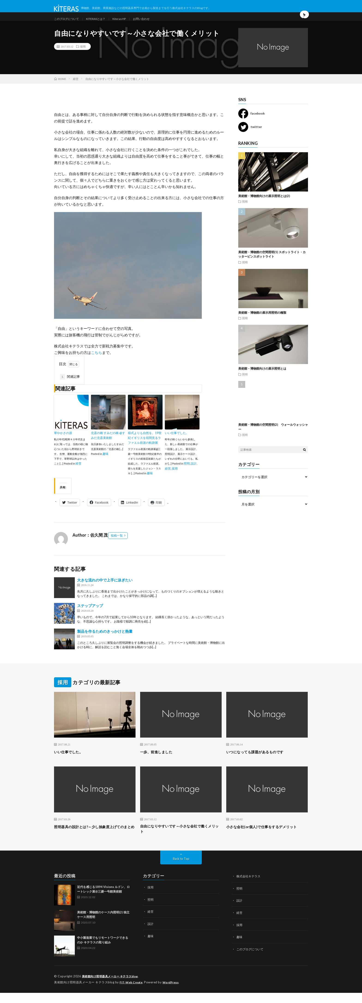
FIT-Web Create (132, 992)
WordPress (173, 992)
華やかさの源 (63, 442)
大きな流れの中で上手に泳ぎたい (105, 589)
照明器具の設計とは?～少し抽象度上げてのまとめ (93, 838)
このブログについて (68, 23)
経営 (78, 472)
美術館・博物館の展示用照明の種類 (262, 321)
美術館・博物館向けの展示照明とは (262, 378)
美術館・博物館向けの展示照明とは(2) (264, 205)
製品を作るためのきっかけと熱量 (105, 640)
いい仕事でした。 (177, 442)
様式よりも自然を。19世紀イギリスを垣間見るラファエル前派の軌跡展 (145, 447)
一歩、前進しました (159, 760)
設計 (194, 472)
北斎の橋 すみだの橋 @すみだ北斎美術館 (108, 444)
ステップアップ (90, 614)
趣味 (106, 463)
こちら (96, 361)
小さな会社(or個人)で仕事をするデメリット (266, 838)
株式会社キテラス (249, 887)
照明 (187, 472)
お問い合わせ (153, 23)
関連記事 (70, 386)
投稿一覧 (117, 544)
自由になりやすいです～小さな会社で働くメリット (180, 838)
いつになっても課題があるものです (260, 760)
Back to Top (181, 869)
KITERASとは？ (102, 23)
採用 (83, 55)
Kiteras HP (129, 23)
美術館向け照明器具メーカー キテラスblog (112, 987)
